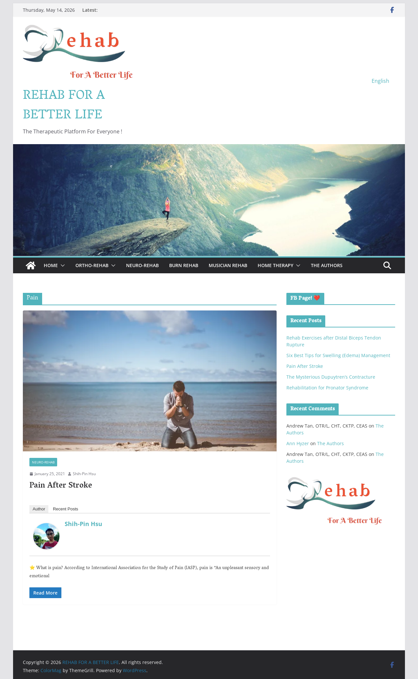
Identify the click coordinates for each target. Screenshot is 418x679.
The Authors (327, 265)
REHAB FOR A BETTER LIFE (64, 106)
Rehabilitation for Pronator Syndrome (327, 388)
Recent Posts (65, 508)
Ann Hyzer (297, 443)
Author (39, 508)
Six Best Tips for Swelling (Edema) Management (338, 355)
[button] (61, 265)
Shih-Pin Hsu (84, 473)
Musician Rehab (228, 265)
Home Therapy (275, 265)
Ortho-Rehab (91, 265)
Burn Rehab (183, 265)
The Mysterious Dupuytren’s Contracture (330, 377)
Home (51, 265)
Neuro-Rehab (142, 265)
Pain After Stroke (60, 486)
